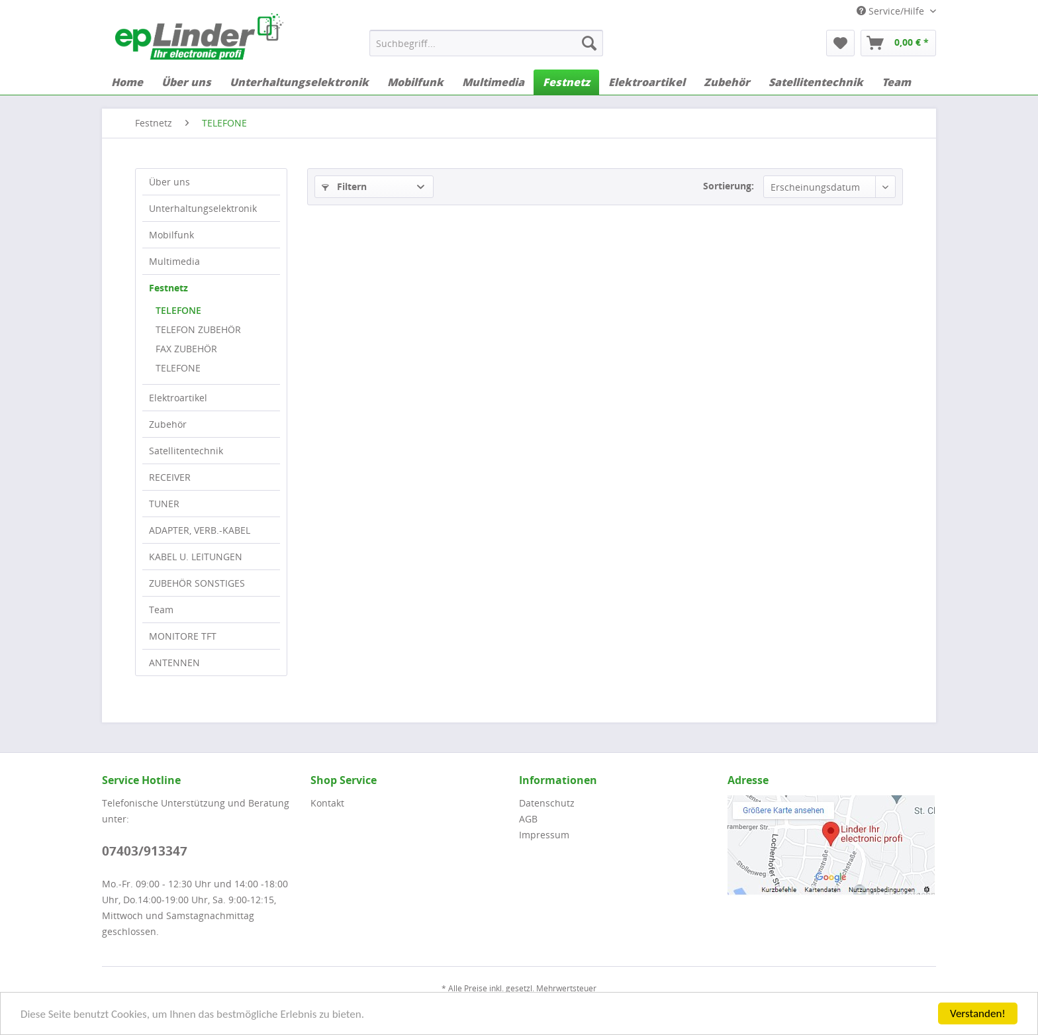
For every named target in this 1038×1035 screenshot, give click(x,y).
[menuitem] (486, 43)
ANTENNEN (174, 662)
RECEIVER (170, 477)
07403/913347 (144, 851)
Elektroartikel (178, 397)
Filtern (344, 186)
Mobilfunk (171, 234)
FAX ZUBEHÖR (186, 348)
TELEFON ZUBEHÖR (198, 329)
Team (161, 609)
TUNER (164, 503)
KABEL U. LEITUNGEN (195, 556)
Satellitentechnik (186, 450)
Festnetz (168, 287)
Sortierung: (728, 185)
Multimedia (174, 261)
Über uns (169, 181)
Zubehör (168, 424)
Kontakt (327, 803)
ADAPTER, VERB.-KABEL (199, 530)
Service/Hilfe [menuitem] (892, 11)
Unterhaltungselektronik (203, 208)
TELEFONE (178, 310)
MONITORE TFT (182, 636)
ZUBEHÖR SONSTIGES (197, 583)
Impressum (544, 834)
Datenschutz (547, 803)
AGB (528, 819)
